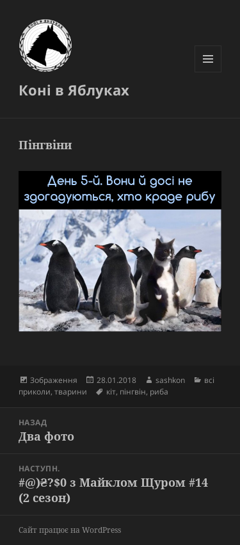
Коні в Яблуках (74, 89)
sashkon (170, 380)
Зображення (53, 380)
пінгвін (133, 391)
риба (159, 391)
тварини (70, 391)
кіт (111, 391)
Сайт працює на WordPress (70, 530)
